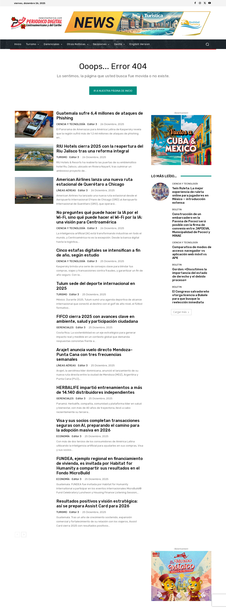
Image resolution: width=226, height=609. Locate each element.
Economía (63, 436)
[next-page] (23, 534)
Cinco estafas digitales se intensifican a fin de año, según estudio (98, 252)
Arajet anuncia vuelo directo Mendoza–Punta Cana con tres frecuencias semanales (94, 354)
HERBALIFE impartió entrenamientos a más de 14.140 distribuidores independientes (99, 390)
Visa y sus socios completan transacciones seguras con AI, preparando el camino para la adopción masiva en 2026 (98, 425)
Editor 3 (92, 124)
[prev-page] (17, 534)
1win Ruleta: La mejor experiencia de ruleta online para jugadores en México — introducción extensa (190, 195)
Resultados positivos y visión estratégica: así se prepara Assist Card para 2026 (97, 503)
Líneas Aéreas (66, 190)
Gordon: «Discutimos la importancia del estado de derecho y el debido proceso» (189, 274)
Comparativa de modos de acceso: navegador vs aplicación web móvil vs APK (191, 252)
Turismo (61, 157)
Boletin (177, 209)
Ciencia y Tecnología (70, 124)
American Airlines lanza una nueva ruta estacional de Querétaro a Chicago (94, 182)
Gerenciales (65, 327)
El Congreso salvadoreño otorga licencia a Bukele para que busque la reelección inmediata (190, 297)
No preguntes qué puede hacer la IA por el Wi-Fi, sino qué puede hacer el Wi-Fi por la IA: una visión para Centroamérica (99, 217)
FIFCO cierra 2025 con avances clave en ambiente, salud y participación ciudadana (97, 319)
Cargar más (181, 312)
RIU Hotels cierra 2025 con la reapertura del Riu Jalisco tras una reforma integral (99, 148)
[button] (207, 44)
